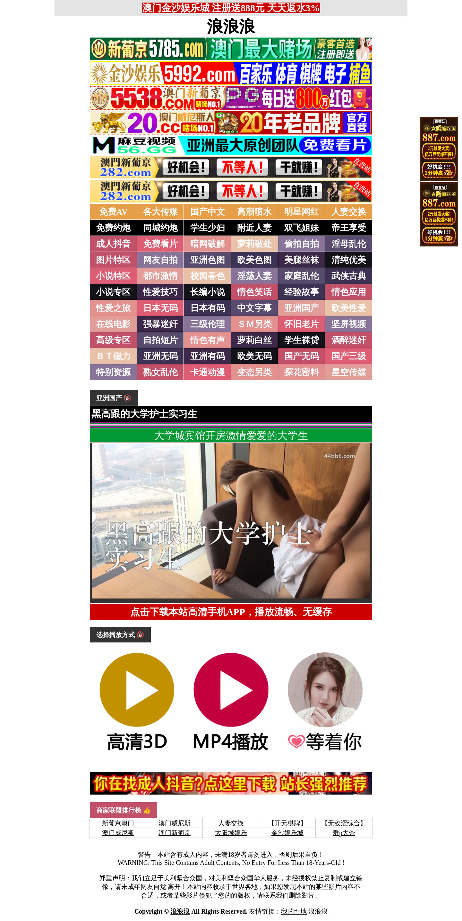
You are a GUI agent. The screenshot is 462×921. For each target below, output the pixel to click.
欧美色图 (254, 260)
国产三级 (348, 356)
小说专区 (113, 292)
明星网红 (301, 212)
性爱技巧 (160, 292)
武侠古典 (348, 276)
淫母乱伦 (348, 244)
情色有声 (207, 340)
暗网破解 (207, 244)
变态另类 (254, 372)
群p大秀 (344, 832)
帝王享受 (348, 228)
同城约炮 (160, 228)
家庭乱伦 (301, 276)
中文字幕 (254, 308)
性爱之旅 (113, 308)
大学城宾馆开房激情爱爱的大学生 (231, 435)
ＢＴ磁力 (113, 356)
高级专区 (113, 340)
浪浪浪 (231, 27)
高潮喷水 (254, 212)
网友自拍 (160, 260)
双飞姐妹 (301, 228)
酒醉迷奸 (348, 340)
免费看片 (160, 244)
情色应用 (348, 292)
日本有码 (207, 308)
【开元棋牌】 (287, 823)
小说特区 (113, 276)
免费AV (113, 212)
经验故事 (301, 292)
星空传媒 (348, 372)
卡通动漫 (207, 372)
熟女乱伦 (160, 372)
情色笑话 (254, 292)
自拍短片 (160, 340)
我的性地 (294, 911)
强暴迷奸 (160, 324)
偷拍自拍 (301, 244)
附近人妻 (254, 228)
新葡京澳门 (118, 823)
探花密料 (301, 372)
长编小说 (207, 292)
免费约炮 (113, 228)
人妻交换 (348, 212)
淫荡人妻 (254, 276)
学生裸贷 (301, 340)
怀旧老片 (301, 324)
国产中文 (207, 212)
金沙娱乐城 (287, 832)
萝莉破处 (254, 244)
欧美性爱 (348, 308)
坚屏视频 (348, 324)
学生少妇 (207, 228)
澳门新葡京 (174, 832)
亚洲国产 (301, 308)
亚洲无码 (160, 356)
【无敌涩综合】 (343, 823)
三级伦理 (207, 324)
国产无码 (301, 356)
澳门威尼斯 (174, 823)
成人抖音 (113, 244)
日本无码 (160, 308)
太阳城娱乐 (231, 832)
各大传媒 (160, 212)
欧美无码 (254, 356)
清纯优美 (348, 260)
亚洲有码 (207, 356)
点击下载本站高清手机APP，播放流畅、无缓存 (231, 612)
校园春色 (207, 276)
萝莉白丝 (254, 340)
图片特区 (113, 260)
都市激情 (160, 276)
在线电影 (113, 324)
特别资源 (113, 372)
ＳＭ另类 (254, 324)
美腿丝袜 (301, 260)
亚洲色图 (207, 260)
